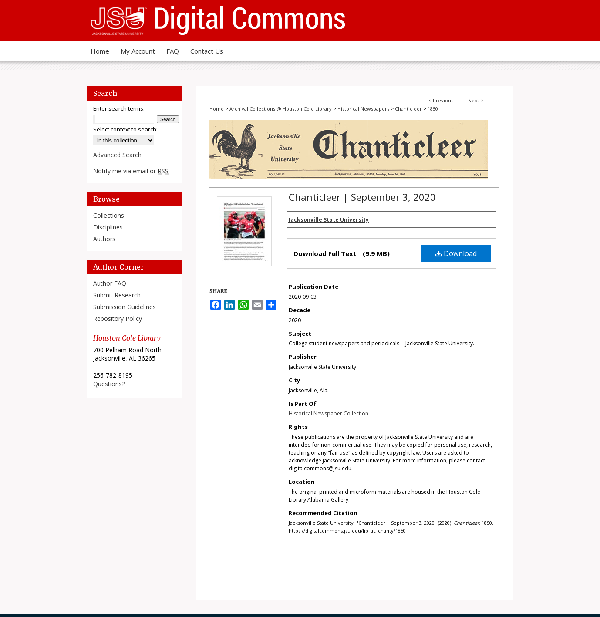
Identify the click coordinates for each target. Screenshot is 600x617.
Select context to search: (125, 129)
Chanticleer (408, 108)
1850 (433, 108)
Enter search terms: (119, 108)
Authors (104, 239)
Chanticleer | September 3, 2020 (362, 196)
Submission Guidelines (124, 307)
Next (473, 100)
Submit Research (117, 295)
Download (456, 253)
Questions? (109, 384)
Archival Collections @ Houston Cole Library (280, 108)
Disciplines (108, 227)
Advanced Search (117, 155)
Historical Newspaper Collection (328, 413)
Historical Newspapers (363, 108)
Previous (443, 100)
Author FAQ (109, 283)
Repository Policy (117, 318)
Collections (108, 215)
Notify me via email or (131, 171)
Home (216, 108)
